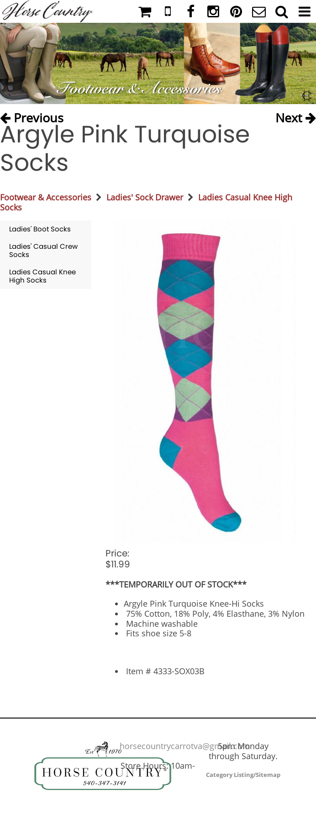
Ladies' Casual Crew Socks (43, 250)
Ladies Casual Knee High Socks (42, 276)
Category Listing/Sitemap (243, 775)
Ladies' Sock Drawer (144, 197)
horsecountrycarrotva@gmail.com (185, 745)
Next (295, 115)
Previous (31, 115)
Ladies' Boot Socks (40, 229)
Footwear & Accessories (45, 197)
